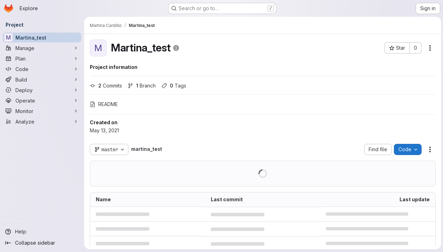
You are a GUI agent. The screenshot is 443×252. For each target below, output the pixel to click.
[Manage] (42, 48)
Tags (173, 86)
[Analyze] (42, 121)
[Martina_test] (42, 37)
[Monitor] (42, 111)
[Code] (42, 69)
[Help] (42, 232)
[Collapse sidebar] (42, 243)
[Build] (42, 79)
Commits (106, 86)
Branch (142, 86)
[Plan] (42, 58)
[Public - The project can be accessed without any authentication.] (176, 48)
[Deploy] (42, 90)
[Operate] (42, 100)
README (104, 104)
